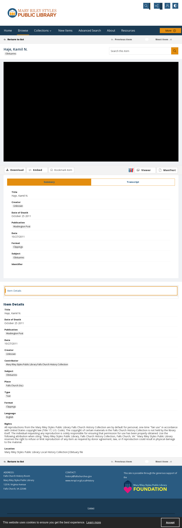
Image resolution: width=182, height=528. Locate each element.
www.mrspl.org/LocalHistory (79, 481)
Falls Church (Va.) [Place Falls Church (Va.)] (14, 386)
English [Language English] (9, 417)
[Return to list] (27, 39)
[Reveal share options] (157, 6)
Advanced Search (90, 30)
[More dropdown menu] (170, 30)
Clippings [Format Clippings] (18, 247)
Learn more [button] (93, 522)
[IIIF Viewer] (145, 64)
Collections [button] (43, 30)
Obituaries (10, 53)
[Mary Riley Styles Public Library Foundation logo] (145, 487)
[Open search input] (148, 6)
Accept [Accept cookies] (170, 522)
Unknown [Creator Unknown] (18, 206)
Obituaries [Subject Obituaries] (18, 258)
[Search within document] (174, 50)
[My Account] (166, 6)
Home (8, 30)
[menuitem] (91, 508)
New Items (65, 30)
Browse (23, 30)
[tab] (49, 182)
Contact (91, 509)
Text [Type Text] (8, 396)
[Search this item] (140, 50)
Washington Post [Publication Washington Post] (21, 227)
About (111, 30)
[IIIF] (131, 64)
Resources (128, 30)
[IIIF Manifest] (167, 64)
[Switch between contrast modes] (175, 6)
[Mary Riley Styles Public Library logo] (32, 12)
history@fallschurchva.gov (78, 477)
